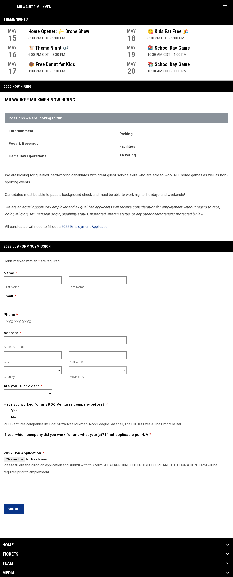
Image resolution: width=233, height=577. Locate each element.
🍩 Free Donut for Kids (51, 64)
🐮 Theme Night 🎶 (48, 47)
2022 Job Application (22, 453)
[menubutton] (225, 7)
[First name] (33, 280)
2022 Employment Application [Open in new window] (85, 226)
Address (11, 333)
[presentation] (41, 490)
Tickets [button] (10, 554)
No (10, 417)
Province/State (79, 377)
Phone (9, 314)
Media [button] (8, 573)
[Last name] (98, 280)
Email (8, 296)
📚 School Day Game (168, 47)
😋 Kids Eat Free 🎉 (168, 31)
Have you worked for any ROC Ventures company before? (54, 404)
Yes (11, 411)
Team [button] (7, 563)
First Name (11, 287)
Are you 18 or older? (21, 386)
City (6, 362)
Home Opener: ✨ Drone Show (58, 31)
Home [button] (8, 545)
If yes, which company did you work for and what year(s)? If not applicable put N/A (76, 435)
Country (9, 377)
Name (9, 273)
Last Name (76, 287)
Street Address (14, 347)
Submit (14, 509)
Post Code (76, 362)
